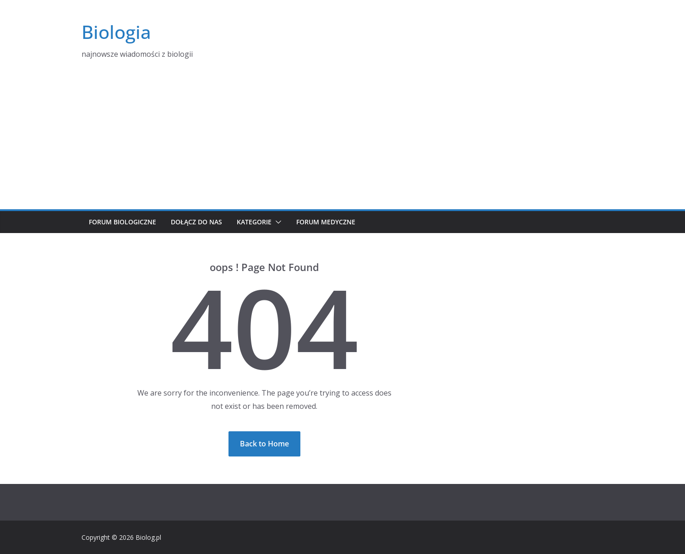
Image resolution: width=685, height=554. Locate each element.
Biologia (116, 31)
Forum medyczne (325, 221)
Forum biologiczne (122, 221)
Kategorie (254, 221)
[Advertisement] (342, 140)
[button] (277, 222)
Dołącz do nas (196, 221)
